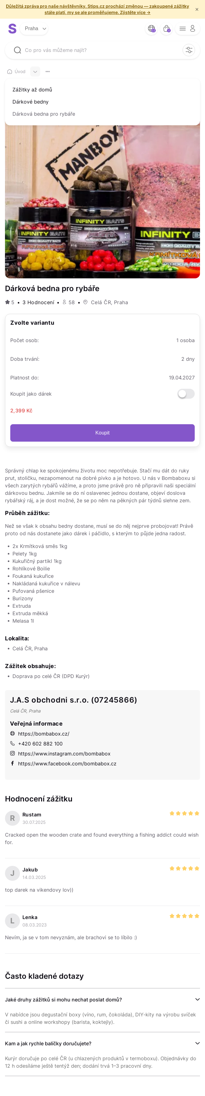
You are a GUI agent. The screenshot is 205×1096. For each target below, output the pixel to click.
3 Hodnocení (38, 302)
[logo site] (12, 28)
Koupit (102, 432)
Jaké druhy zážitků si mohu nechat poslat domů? (63, 999)
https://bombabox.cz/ (39, 734)
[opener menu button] (187, 28)
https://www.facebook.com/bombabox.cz (63, 763)
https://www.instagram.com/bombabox (60, 753)
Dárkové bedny (30, 102)
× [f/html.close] (197, 9)
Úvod (16, 71)
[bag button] (166, 28)
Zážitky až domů (32, 89)
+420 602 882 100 (36, 744)
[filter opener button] (189, 50)
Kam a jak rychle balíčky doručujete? (48, 1043)
